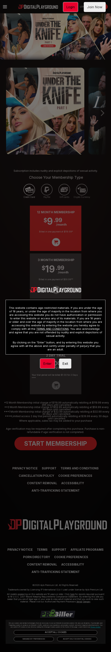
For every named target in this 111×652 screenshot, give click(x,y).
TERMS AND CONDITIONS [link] (52, 328)
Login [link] (70, 7)
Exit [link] (65, 364)
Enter (47, 364)
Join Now (94, 7)
